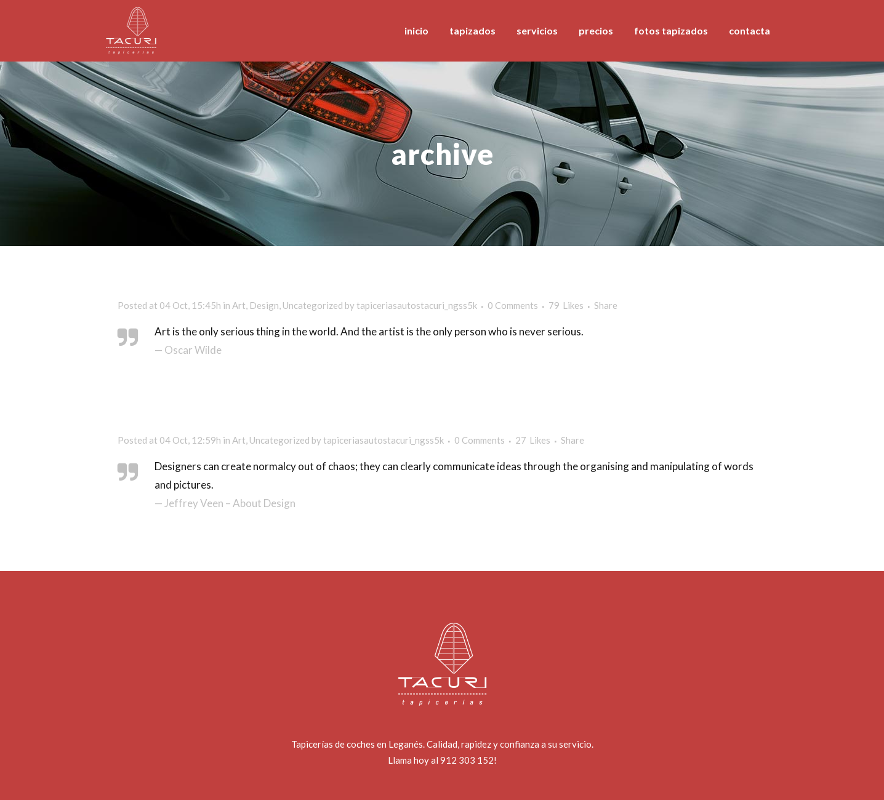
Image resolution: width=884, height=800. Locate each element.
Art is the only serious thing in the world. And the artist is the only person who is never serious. (369, 331)
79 (566, 305)
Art (239, 305)
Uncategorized (313, 305)
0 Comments (513, 305)
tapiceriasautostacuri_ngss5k (416, 305)
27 (532, 440)
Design (264, 305)
